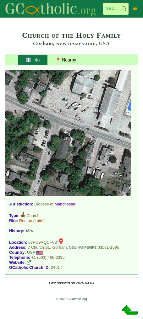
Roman (25, 220)
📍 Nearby (65, 59)
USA (104, 43)
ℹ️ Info (33, 59)
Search (124, 8)
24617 (56, 267)
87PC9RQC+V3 (42, 242)
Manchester (64, 204)
